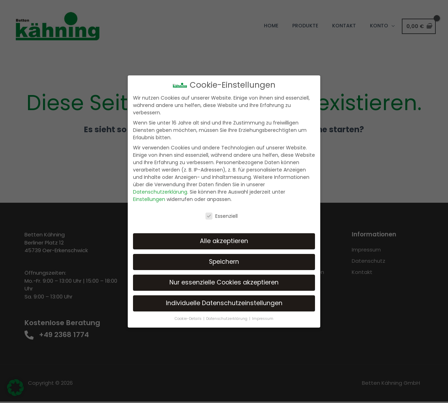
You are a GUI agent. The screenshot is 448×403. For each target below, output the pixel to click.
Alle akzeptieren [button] (224, 241)
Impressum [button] (262, 318)
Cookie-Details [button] (189, 318)
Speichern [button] (224, 261)
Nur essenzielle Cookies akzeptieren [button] (224, 282)
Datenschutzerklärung (160, 191)
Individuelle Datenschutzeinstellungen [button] (224, 303)
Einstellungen (149, 199)
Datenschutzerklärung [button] (227, 318)
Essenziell (221, 216)
